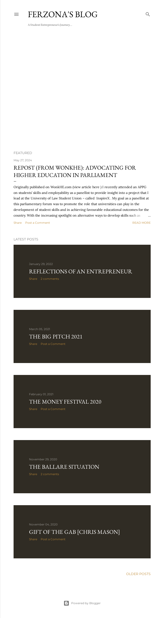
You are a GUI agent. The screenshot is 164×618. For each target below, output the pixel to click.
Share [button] (18, 222)
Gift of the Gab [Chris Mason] (74, 531)
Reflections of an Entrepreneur (80, 271)
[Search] (148, 13)
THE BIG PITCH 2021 (56, 336)
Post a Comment (37, 222)
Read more (141, 222)
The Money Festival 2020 (65, 401)
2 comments (50, 278)
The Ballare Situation (64, 466)
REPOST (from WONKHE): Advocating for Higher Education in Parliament (75, 171)
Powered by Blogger (82, 603)
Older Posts (138, 574)
